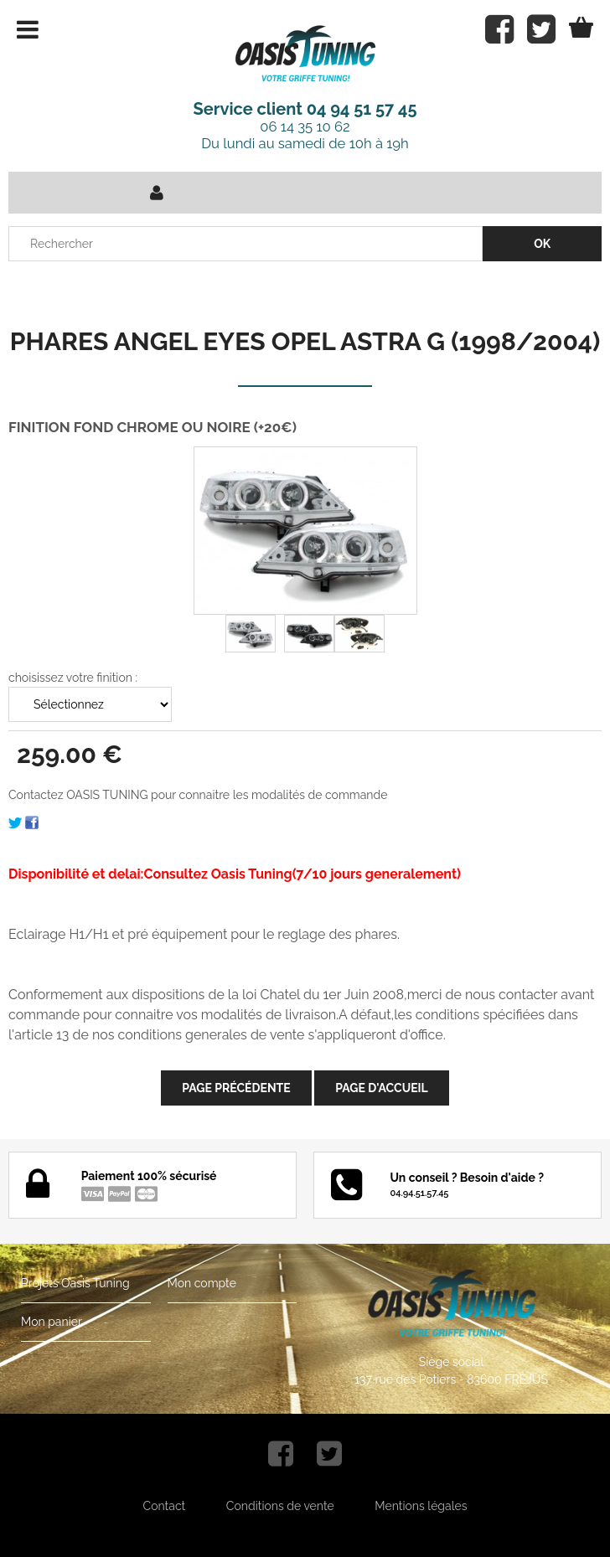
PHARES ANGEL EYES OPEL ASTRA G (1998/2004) (305, 341)
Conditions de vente (280, 1506)
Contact (164, 1506)
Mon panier (51, 1321)
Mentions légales (421, 1506)
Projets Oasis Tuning (75, 1283)
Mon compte (202, 1283)
